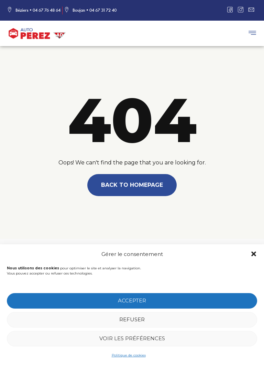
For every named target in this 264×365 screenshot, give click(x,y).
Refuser (132, 320)
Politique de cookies (129, 356)
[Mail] (253, 10)
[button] (253, 254)
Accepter (132, 301)
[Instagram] (242, 10)
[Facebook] (231, 10)
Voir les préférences (132, 339)
